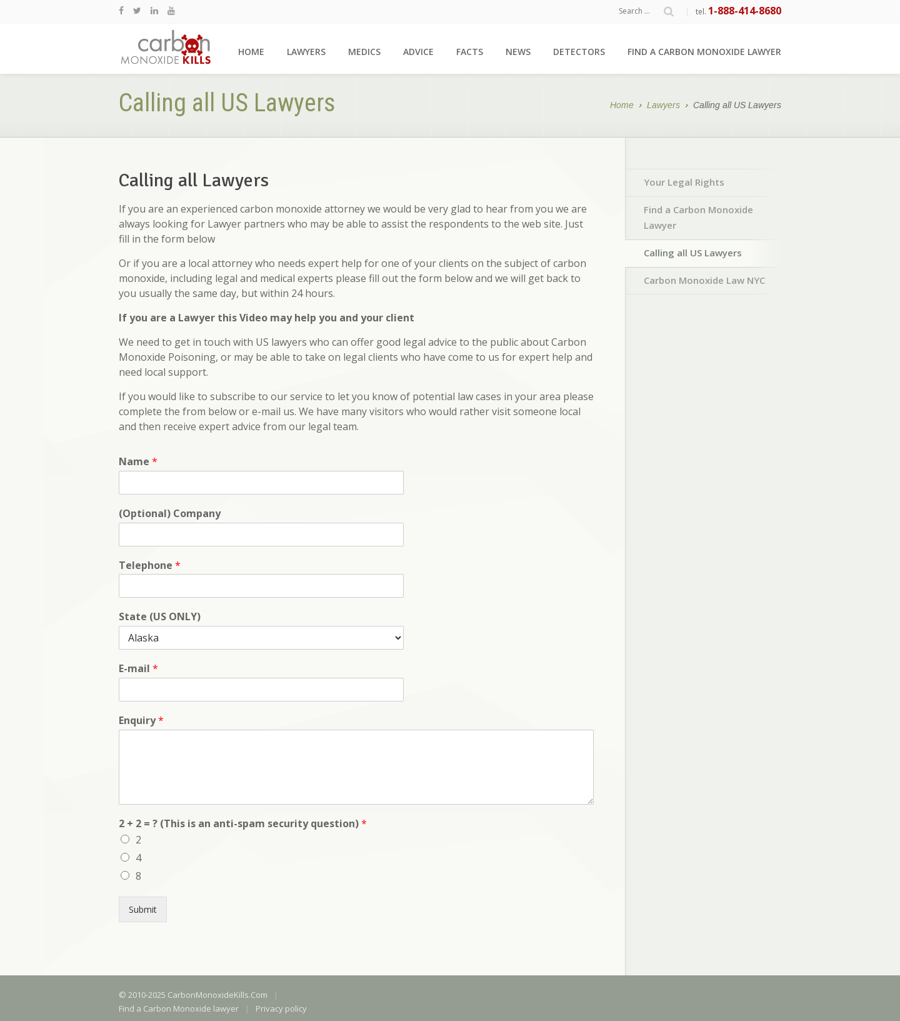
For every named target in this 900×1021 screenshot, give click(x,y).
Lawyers (306, 52)
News (518, 52)
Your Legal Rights (684, 182)
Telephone (150, 565)
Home (251, 52)
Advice (418, 52)
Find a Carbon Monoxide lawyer (704, 52)
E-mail (138, 668)
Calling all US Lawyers (693, 252)
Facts (469, 52)
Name (138, 461)
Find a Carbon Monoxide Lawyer (698, 217)
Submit (143, 909)
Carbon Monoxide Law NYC (704, 280)
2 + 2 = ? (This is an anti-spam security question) (243, 823)
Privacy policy (281, 1008)
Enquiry (141, 720)
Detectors (579, 52)
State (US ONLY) (160, 616)
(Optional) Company (170, 513)
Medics (364, 52)
